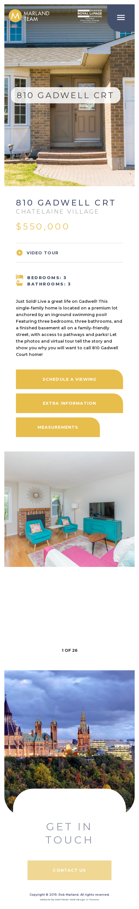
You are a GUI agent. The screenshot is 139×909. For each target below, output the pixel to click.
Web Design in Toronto (84, 899)
